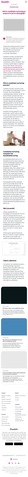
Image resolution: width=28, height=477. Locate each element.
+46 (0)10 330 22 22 (20, 455)
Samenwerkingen (6, 423)
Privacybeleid (18, 407)
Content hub (5, 419)
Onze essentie (5, 417)
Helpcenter (4, 421)
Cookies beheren (19, 409)
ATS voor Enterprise (6, 401)
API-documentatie (6, 425)
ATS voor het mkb (6, 403)
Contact (17, 399)
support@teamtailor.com (8, 455)
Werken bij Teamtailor (20, 395)
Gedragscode (18, 417)
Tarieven (4, 409)
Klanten (17, 397)
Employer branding (6, 399)
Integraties (4, 407)
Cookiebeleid (18, 411)
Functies (4, 405)
